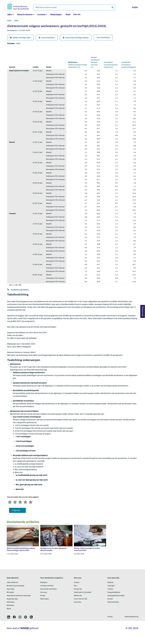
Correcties (77, 602)
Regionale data (12, 599)
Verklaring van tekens (20, 290)
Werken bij (78, 595)
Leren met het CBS (80, 599)
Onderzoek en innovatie (82, 592)
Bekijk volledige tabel (20, 38)
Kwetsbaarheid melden (116, 595)
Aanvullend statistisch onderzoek (19, 595)
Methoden (10, 605)
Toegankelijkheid (114, 592)
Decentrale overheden (48, 589)
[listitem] (8, 617)
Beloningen (44, 599)
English (135, 7)
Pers (75, 586)
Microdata (10, 592)
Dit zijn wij (78, 589)
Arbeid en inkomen (25, 15)
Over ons (76, 15)
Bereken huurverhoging (15, 586)
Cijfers (9, 15)
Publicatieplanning (131, 617)
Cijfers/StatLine (12, 582)
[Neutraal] (20, 501)
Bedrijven (43, 582)
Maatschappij (55, 15)
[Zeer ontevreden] (9, 501)
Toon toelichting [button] (103, 38)
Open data (10, 589)
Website (111, 582)
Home (9, 20)
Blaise (9, 609)
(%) (77, 64)
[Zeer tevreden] (30, 501)
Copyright (111, 586)
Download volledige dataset (76, 38)
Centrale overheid (46, 586)
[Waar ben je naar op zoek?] (74, 7)
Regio (68, 15)
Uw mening (143, 311)
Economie (41, 15)
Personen (43, 592)
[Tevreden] (25, 501)
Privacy (42, 595)
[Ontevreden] (15, 501)
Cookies (110, 589)
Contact (76, 582)
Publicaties (11, 602)
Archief (110, 599)
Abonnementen (113, 602)
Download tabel (47, 38)
